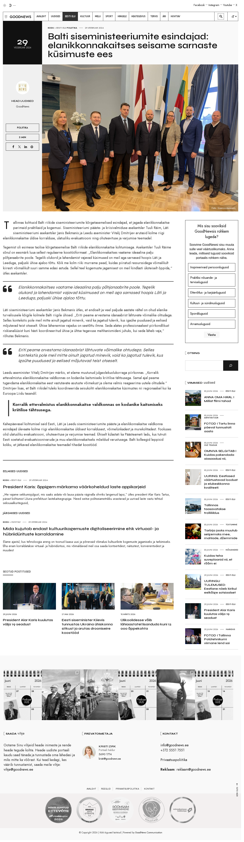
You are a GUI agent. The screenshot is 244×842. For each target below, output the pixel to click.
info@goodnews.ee (174, 745)
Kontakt (149, 789)
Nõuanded (232, 549)
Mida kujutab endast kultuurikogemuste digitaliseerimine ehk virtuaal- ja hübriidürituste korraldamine (81, 531)
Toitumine (231, 524)
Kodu (51, 27)
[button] (5, 16)
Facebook (199, 5)
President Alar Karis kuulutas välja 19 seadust (28, 622)
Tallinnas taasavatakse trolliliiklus (215, 509)
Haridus (230, 629)
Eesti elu (61, 27)
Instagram (214, 5)
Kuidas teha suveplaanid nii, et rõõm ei (218, 559)
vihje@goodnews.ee (18, 769)
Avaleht (91, 789)
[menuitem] (41, 16)
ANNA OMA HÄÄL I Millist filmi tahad (219, 399)
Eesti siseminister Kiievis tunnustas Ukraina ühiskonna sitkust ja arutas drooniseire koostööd (87, 626)
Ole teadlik (210, 445)
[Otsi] (230, 365)
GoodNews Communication (148, 833)
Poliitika (72, 27)
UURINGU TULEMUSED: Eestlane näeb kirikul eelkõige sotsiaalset (220, 586)
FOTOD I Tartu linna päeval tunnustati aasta (219, 427)
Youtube (227, 5)
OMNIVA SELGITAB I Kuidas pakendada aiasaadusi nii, (220, 454)
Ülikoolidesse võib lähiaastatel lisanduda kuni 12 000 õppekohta (146, 624)
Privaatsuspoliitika (173, 760)
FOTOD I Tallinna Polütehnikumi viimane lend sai (217, 639)
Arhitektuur (211, 417)
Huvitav (16, 522)
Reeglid (106, 789)
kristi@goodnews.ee (110, 759)
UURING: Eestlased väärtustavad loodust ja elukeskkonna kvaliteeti (221, 481)
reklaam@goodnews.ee (193, 769)
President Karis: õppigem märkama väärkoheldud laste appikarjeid (74, 486)
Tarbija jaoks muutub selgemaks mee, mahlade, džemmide (220, 534)
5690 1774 (105, 755)
